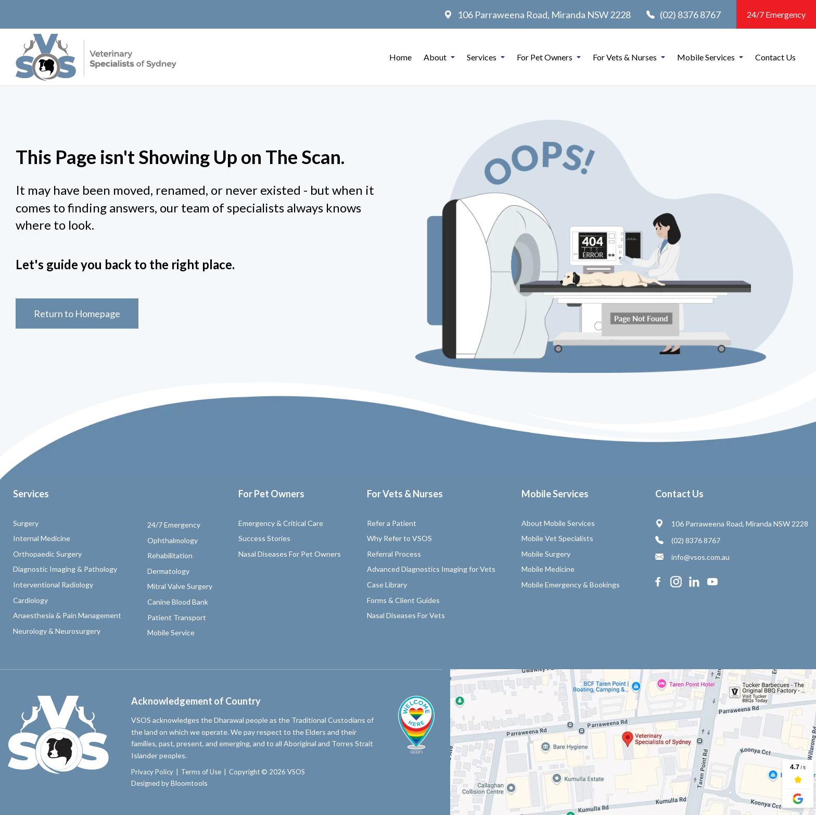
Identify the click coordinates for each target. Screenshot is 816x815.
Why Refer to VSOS (399, 538)
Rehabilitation (170, 555)
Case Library (387, 584)
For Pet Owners (544, 57)
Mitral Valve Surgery (179, 586)
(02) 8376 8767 (683, 14)
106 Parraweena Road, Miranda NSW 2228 (537, 14)
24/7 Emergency (776, 14)
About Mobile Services (558, 523)
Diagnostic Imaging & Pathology (65, 569)
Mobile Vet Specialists (557, 538)
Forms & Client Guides (403, 600)
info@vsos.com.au (692, 557)
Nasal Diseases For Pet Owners (289, 553)
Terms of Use (201, 772)
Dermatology (168, 571)
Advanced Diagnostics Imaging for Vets (431, 569)
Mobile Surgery (545, 553)
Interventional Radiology (53, 584)
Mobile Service (171, 632)
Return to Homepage (77, 313)
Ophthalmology (172, 540)
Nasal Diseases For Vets (406, 615)
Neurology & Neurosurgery (56, 630)
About (435, 57)
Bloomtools (189, 783)
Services (481, 57)
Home (400, 57)
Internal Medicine (41, 538)
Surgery (26, 523)
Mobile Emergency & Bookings (570, 584)
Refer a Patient (391, 523)
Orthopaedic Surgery (47, 553)
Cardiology (30, 600)
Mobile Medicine (548, 569)
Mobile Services (706, 57)
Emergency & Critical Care (280, 523)
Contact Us (775, 57)
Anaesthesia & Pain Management (67, 615)
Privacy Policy (152, 772)
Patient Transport (176, 617)
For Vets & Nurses (625, 57)
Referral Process (394, 553)
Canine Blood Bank (177, 601)
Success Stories (264, 538)
